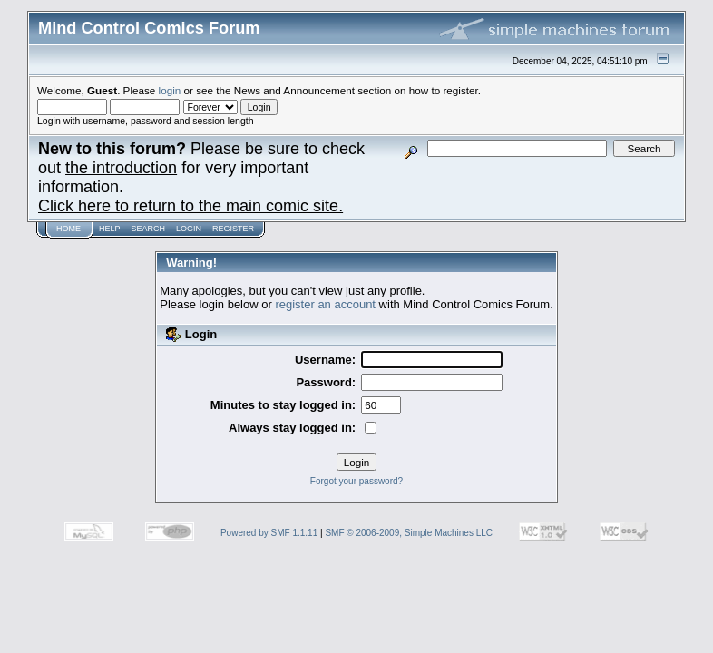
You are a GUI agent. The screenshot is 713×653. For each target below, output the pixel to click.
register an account (325, 304)
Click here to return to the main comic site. (190, 206)
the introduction (121, 168)
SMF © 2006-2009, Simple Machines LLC (409, 533)
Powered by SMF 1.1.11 (268, 533)
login (170, 90)
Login (188, 228)
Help (110, 228)
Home (68, 228)
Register (233, 228)
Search (149, 228)
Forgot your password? (356, 481)
